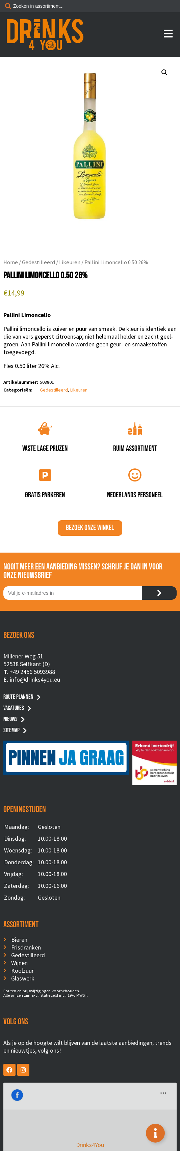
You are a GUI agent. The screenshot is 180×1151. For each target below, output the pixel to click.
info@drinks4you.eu (35, 679)
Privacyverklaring (90, 1135)
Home (10, 262)
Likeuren (69, 262)
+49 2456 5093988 (32, 672)
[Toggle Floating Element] (155, 1133)
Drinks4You (31, 1092)
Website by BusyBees (90, 1143)
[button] (164, 72)
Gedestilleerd (38, 262)
